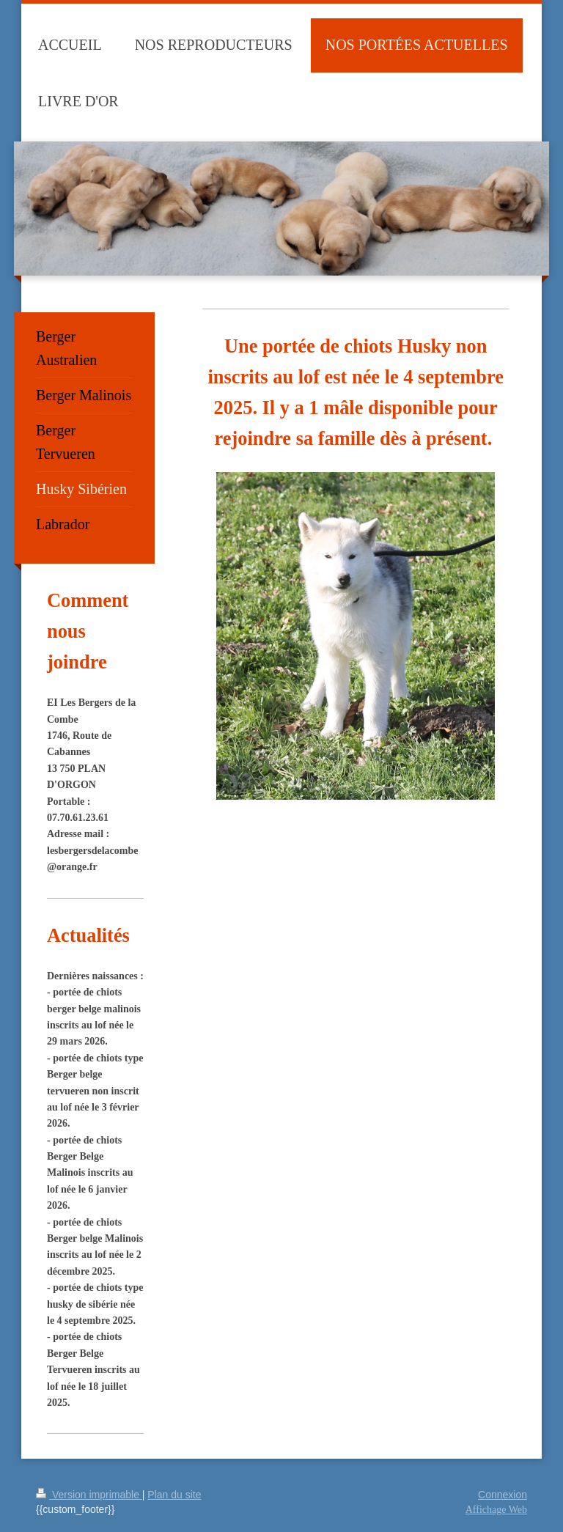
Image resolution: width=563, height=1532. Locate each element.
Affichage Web (496, 1509)
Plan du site (174, 1494)
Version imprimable (89, 1494)
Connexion (502, 1494)
